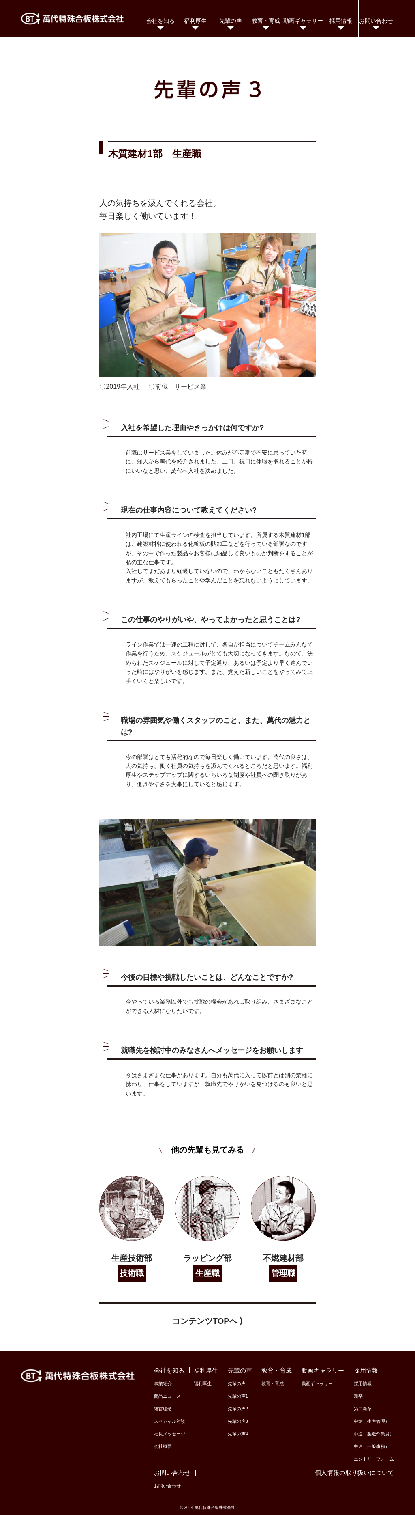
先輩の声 (237, 1383)
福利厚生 (203, 1383)
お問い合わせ (167, 1485)
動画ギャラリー (317, 1383)
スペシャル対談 (169, 1421)
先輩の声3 (238, 1421)
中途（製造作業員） (374, 1433)
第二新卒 (363, 1408)
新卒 (358, 1396)
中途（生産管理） (371, 1421)
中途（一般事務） (371, 1446)
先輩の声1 (238, 1396)
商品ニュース (167, 1396)
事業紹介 (163, 1383)
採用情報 (363, 1383)
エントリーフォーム (374, 1459)
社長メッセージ (169, 1433)
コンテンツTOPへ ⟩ (207, 1321)
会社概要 (163, 1446)
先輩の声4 (238, 1433)
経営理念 (163, 1408)
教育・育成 (272, 1383)
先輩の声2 (238, 1408)
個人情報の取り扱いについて (354, 1472)
